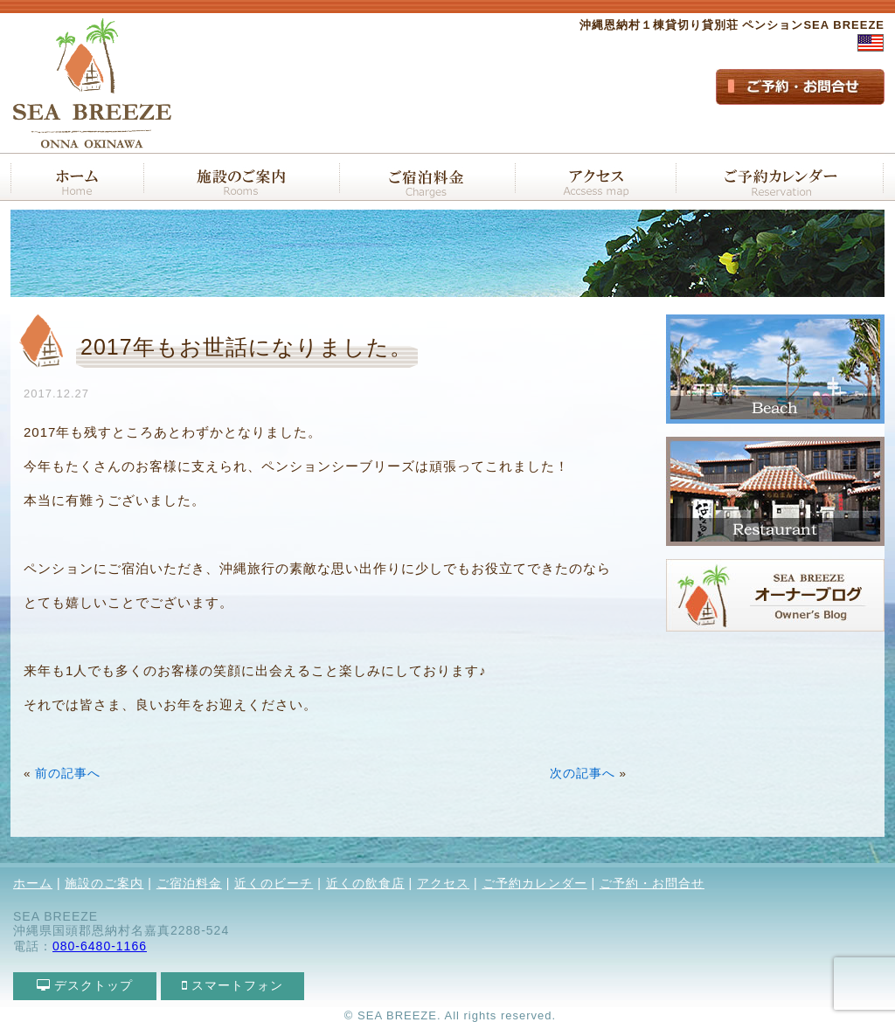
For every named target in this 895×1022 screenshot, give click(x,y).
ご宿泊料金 (189, 883)
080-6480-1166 (99, 946)
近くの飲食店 (365, 883)
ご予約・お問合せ (652, 883)
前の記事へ (68, 773)
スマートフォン (233, 985)
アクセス (443, 883)
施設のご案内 (104, 883)
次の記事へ (582, 773)
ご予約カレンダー (534, 883)
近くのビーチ (273, 883)
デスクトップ (85, 985)
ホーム (32, 883)
